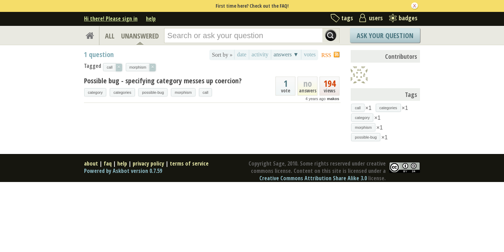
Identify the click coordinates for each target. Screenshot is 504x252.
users (376, 18)
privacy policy (148, 163)
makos (333, 99)
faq (108, 163)
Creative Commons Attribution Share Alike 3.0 (313, 178)
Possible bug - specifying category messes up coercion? (162, 80)
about (91, 163)
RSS (326, 55)
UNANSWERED (140, 36)
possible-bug (153, 92)
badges (408, 18)
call (206, 92)
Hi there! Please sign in (111, 18)
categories (122, 92)
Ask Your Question (385, 35)
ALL (109, 36)
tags (347, 18)
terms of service (189, 163)
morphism (183, 92)
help (151, 18)
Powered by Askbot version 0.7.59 (123, 171)
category (95, 92)
